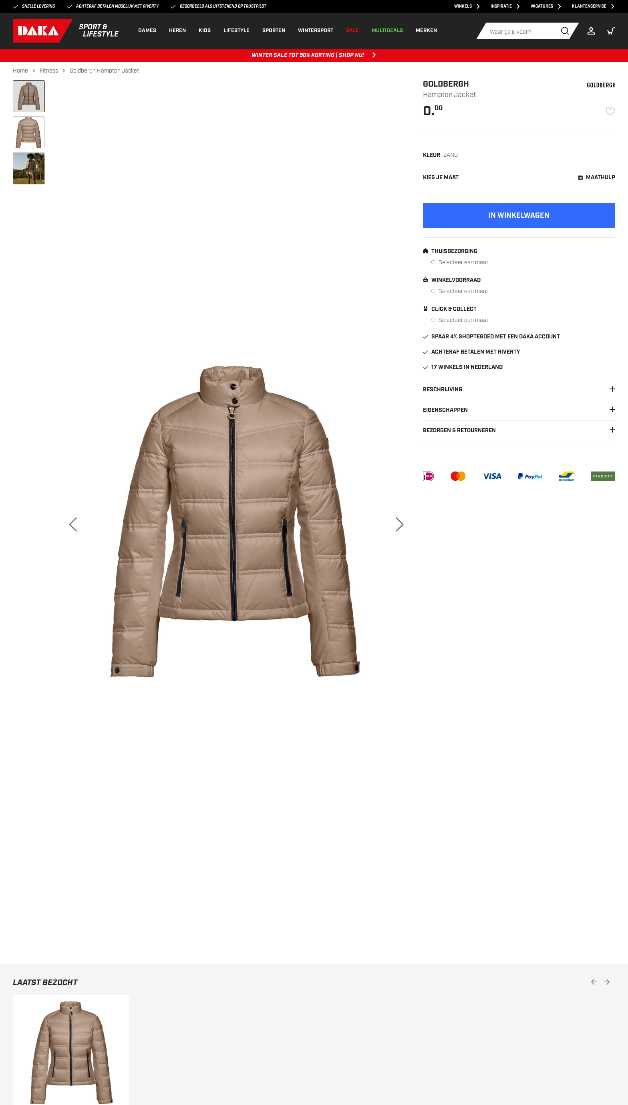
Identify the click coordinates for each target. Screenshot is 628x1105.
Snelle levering (34, 6)
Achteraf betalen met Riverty (471, 352)
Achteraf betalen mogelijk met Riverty (113, 6)
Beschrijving (519, 389)
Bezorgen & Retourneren (519, 430)
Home (20, 70)
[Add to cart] (519, 215)
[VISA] (492, 476)
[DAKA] (66, 31)
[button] (611, 31)
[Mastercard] (458, 476)
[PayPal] (530, 476)
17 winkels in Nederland (463, 367)
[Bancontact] (567, 476)
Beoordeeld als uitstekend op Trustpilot (218, 6)
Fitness (49, 70)
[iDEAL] (428, 476)
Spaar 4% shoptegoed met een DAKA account (491, 337)
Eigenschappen (519, 410)
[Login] (593, 31)
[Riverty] (603, 476)
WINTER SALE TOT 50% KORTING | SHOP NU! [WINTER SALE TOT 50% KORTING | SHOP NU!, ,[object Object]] (314, 55)
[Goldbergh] (601, 85)
